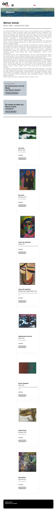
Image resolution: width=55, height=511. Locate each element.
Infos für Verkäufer (11, 111)
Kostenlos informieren (12, 93)
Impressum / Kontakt (11, 503)
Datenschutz (8, 502)
